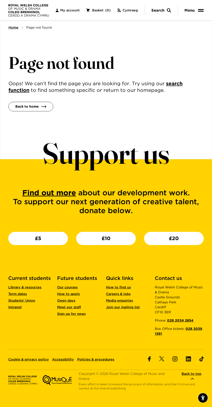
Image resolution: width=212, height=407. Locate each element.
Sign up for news (71, 314)
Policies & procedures (95, 359)
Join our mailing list (123, 307)
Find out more (49, 192)
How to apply (68, 294)
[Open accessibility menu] (203, 398)
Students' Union (21, 301)
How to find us (118, 287)
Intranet (15, 307)
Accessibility (63, 359)
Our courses (67, 287)
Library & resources (24, 287)
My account (68, 10)
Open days (66, 301)
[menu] (195, 10)
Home (13, 27)
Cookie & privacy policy (28, 359)
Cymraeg (127, 10)
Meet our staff (69, 307)
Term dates (17, 294)
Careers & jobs (118, 294)
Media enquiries (119, 301)
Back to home (30, 106)
